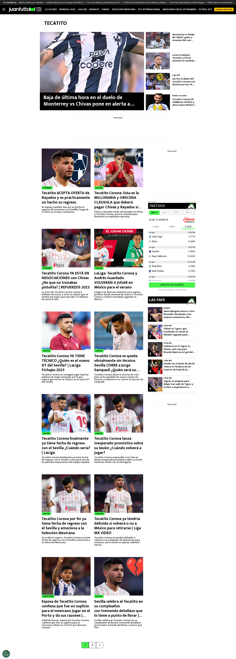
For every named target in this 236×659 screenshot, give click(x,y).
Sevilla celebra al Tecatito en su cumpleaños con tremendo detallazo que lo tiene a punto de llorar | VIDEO (118, 611)
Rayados (94, 9)
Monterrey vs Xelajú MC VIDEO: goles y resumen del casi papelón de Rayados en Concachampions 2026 (185, 37)
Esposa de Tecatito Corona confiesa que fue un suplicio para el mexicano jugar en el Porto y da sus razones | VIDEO (66, 611)
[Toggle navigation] (3, 9)
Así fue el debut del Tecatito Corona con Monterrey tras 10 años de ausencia (183, 81)
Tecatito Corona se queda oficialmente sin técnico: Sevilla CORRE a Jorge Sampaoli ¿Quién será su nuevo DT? (115, 365)
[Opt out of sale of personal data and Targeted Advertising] (6, 653)
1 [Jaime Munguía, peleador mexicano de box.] (150, 319)
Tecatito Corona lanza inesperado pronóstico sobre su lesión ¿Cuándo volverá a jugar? (118, 445)
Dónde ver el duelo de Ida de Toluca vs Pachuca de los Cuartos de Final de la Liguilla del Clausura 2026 (179, 366)
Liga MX (82, 9)
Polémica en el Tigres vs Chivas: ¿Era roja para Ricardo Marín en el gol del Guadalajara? (178, 349)
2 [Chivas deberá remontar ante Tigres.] (150, 336)
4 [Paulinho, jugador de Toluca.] (150, 371)
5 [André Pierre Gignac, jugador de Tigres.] (150, 389)
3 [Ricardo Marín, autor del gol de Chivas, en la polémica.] (150, 354)
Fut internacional (149, 9)
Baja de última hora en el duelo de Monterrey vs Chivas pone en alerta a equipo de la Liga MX (86, 100)
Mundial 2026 (67, 9)
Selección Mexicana (123, 9)
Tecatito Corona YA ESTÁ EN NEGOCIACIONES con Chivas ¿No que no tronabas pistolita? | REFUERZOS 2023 (66, 280)
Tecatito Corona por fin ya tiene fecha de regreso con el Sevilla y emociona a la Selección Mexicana (64, 526)
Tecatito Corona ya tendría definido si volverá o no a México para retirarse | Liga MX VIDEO (117, 526)
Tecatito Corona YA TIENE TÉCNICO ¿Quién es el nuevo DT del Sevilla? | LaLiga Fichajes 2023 (65, 363)
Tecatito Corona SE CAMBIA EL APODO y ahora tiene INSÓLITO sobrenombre (184, 102)
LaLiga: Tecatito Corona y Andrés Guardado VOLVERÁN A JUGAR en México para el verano (115, 280)
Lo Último (51, 9)
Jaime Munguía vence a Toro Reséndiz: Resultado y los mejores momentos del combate (179, 314)
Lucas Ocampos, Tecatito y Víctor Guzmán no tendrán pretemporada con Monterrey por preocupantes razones (184, 58)
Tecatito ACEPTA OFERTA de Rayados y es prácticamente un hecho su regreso (66, 198)
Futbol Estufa (207, 9)
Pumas (105, 9)
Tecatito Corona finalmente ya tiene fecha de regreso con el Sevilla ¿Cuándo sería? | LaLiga (66, 445)
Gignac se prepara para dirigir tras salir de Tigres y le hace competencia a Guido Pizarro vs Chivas (178, 384)
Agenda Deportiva (224, 9)
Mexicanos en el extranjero (179, 9)
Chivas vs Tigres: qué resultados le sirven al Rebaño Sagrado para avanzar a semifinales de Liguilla (177, 331)
